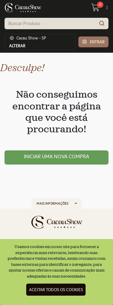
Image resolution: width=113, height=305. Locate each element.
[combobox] (56, 23)
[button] (93, 41)
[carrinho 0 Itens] (98, 9)
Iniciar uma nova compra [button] (56, 156)
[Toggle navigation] (107, 7)
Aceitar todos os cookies (56, 289)
